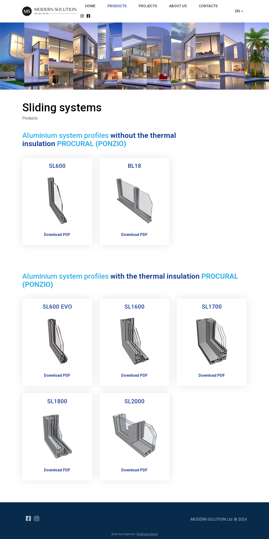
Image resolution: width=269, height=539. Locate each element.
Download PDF (57, 234)
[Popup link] (57, 200)
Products (30, 118)
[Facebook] (27, 516)
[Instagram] (36, 516)
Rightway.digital (147, 534)
